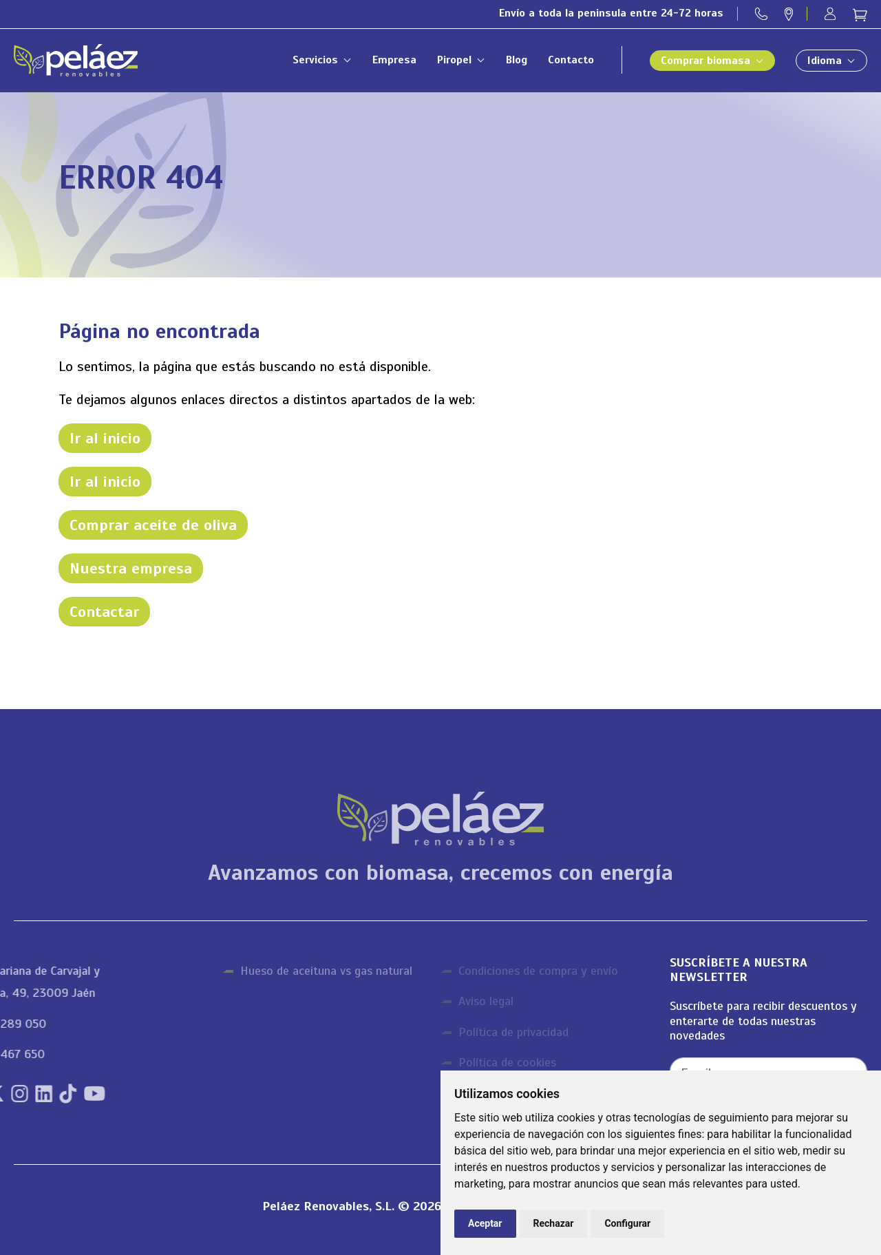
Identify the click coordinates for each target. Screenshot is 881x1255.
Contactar (104, 611)
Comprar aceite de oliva (153, 525)
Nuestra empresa (131, 568)
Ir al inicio (105, 438)
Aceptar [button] (485, 1223)
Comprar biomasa (705, 60)
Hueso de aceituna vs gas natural (326, 970)
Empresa (394, 60)
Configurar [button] (627, 1223)
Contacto (571, 60)
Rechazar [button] (553, 1223)
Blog (516, 60)
